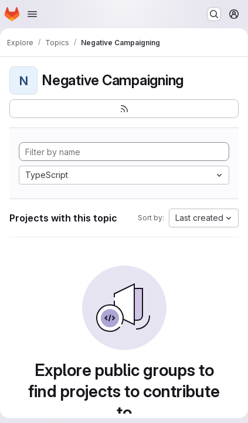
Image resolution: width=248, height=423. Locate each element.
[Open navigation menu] (32, 14)
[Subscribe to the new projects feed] (124, 108)
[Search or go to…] (214, 14)
